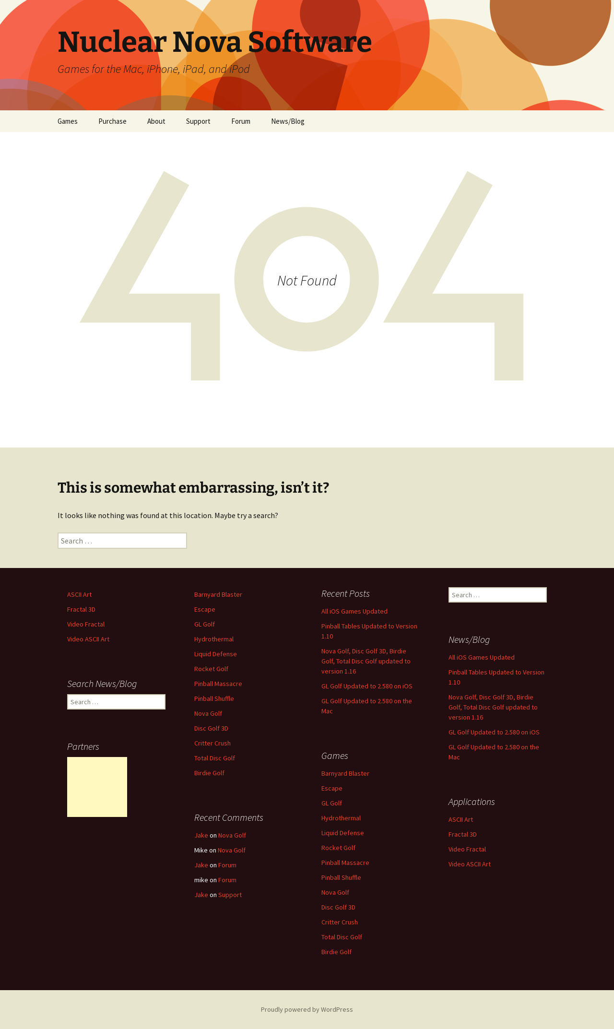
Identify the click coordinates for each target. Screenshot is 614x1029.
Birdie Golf (209, 773)
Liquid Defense (215, 654)
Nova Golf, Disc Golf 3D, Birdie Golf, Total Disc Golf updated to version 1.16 (366, 661)
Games (68, 121)
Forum (240, 121)
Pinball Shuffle (214, 698)
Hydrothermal (214, 639)
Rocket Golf (211, 668)
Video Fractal (86, 624)
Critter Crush (212, 743)
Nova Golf (208, 713)
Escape (204, 609)
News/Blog (288, 121)
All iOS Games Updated (354, 611)
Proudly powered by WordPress (307, 1009)
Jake (201, 835)
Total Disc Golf (214, 758)
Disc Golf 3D (211, 728)
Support (198, 121)
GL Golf (204, 624)
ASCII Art (79, 594)
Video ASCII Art (88, 639)
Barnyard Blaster (218, 594)
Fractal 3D (81, 609)
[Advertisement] (97, 787)
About (156, 121)
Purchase (112, 121)
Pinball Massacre (218, 683)
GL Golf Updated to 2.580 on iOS (367, 686)
